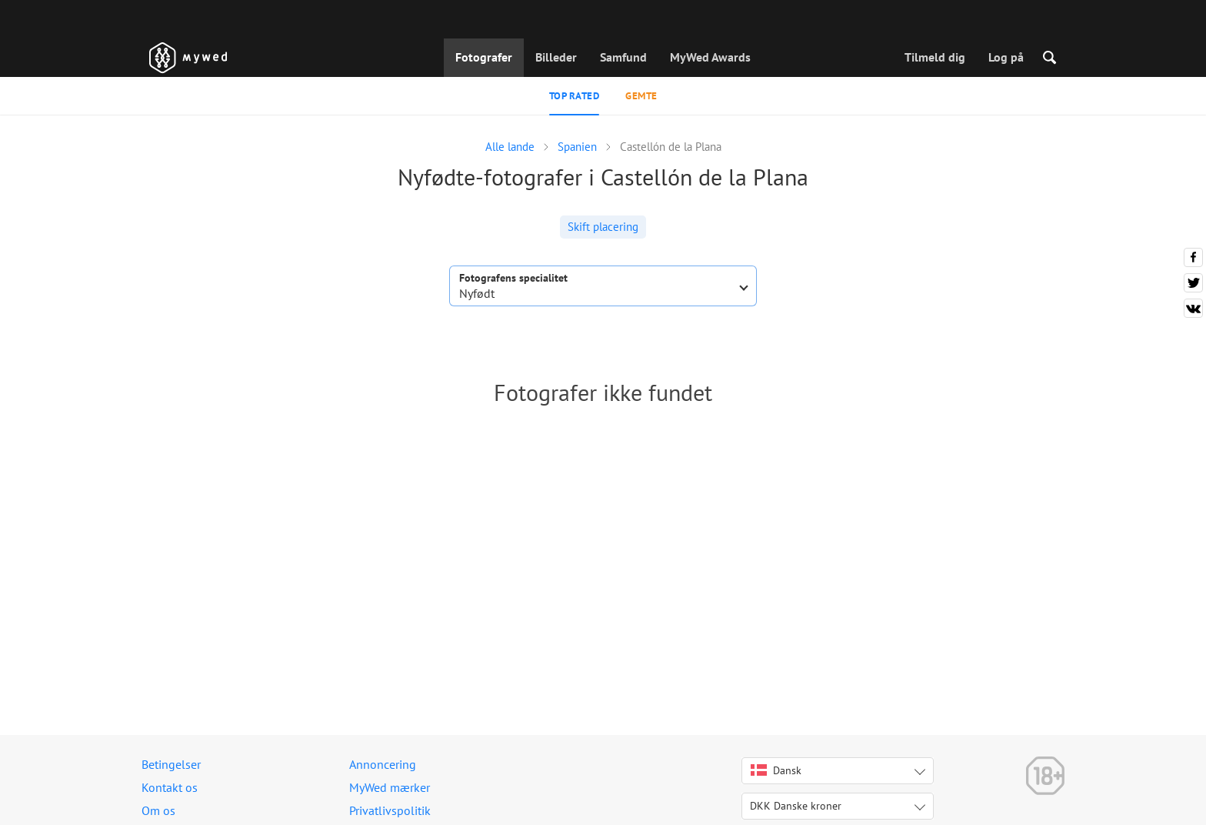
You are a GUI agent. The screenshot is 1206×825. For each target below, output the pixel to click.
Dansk (776, 770)
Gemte (641, 95)
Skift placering (603, 226)
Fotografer (483, 57)
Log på (1006, 57)
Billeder (556, 57)
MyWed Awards (710, 57)
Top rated (574, 95)
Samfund (623, 57)
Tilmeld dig (934, 57)
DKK (795, 806)
